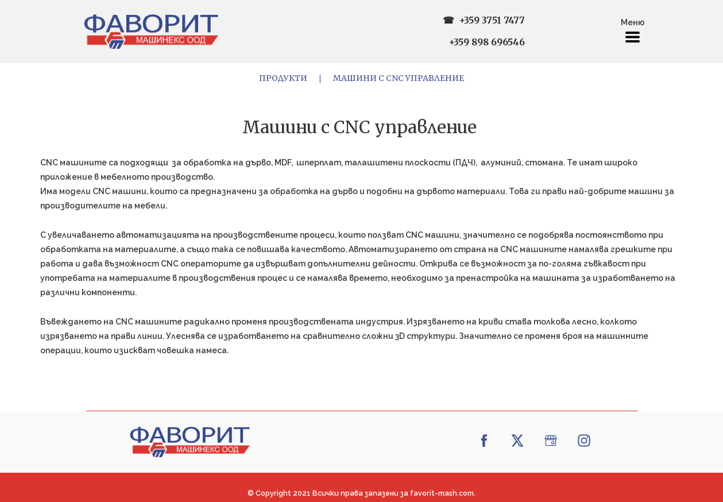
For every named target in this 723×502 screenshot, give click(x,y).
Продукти (283, 78)
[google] (550, 440)
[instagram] (584, 440)
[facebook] (484, 440)
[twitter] (517, 440)
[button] (632, 37)
